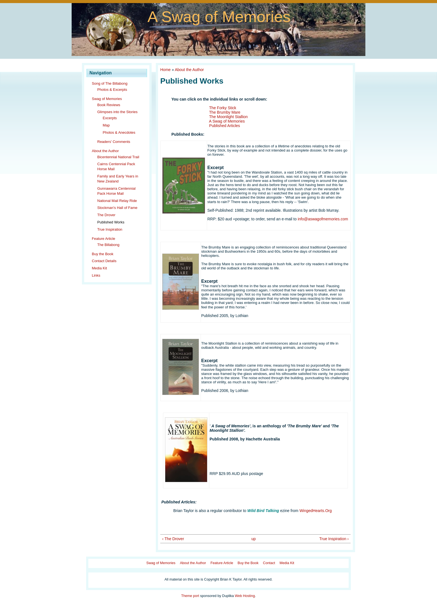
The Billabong (108, 245)
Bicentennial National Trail (118, 157)
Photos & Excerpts (112, 89)
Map (106, 125)
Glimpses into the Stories (117, 112)
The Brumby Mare (224, 112)
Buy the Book (102, 254)
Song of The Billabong (110, 83)
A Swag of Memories (219, 16)
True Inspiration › (334, 539)
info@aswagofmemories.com (323, 219)
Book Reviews (108, 105)
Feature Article (103, 239)
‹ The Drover (173, 539)
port (196, 596)
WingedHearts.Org (315, 510)
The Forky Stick (222, 108)
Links (96, 275)
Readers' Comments (113, 142)
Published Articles (224, 125)
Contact (269, 563)
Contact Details (104, 261)
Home (165, 69)
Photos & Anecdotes (119, 132)
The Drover (106, 215)
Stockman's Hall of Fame (117, 208)
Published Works (110, 222)
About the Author (105, 151)
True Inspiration (109, 229)
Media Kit (99, 268)
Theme (186, 596)
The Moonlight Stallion (228, 116)
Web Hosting (245, 596)
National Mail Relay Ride (117, 201)
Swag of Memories (107, 99)
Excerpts (110, 118)
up (253, 539)
